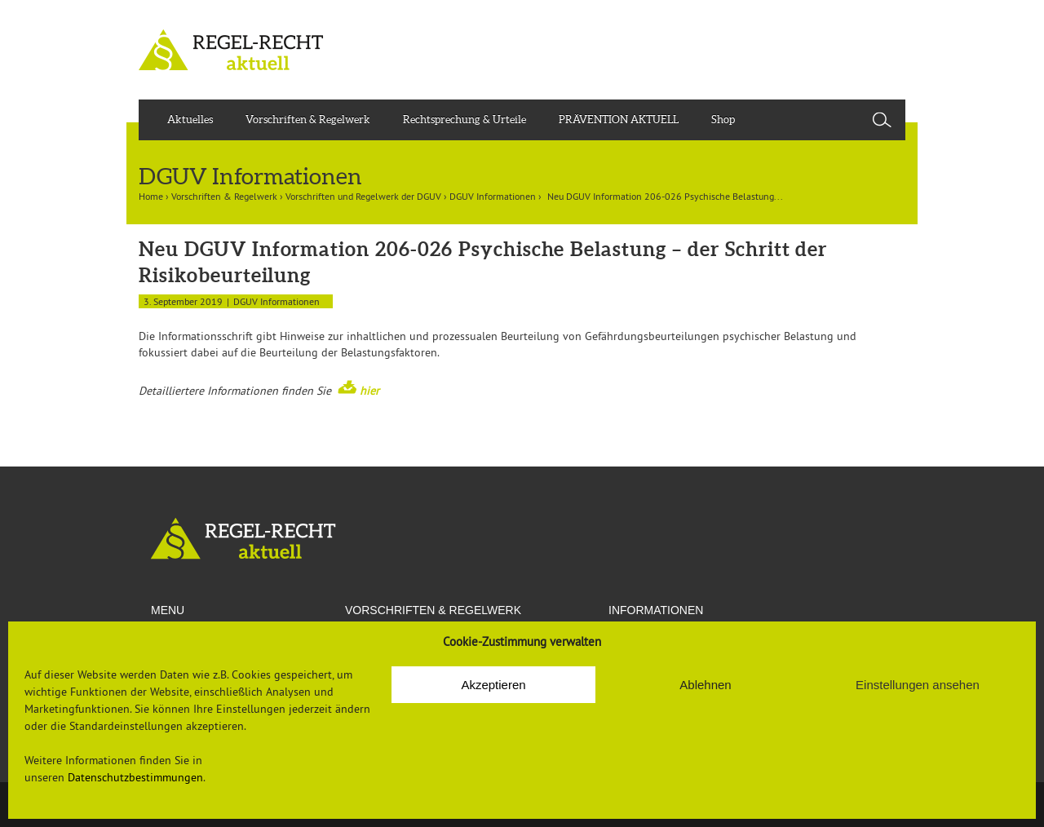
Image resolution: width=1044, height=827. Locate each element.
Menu (167, 610)
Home (151, 196)
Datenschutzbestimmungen (135, 777)
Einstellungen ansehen (918, 685)
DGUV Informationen (492, 196)
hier (369, 390)
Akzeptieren (493, 685)
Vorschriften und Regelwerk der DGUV (363, 196)
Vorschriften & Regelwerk (308, 119)
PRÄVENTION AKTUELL (619, 119)
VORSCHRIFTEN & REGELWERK (433, 610)
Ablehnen (705, 685)
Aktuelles (190, 119)
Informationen (655, 610)
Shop (723, 119)
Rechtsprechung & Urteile (464, 119)
